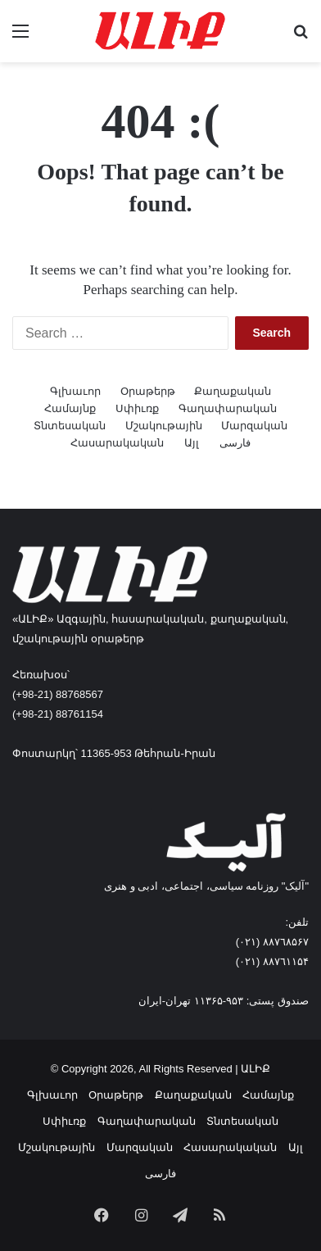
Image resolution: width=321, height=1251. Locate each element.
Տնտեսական (70, 425)
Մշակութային (163, 425)
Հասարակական (117, 443)
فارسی (235, 443)
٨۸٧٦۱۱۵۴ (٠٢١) (272, 961)
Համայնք (70, 408)
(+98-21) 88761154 (57, 714)
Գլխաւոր (75, 391)
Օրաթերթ (147, 391)
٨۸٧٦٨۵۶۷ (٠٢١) (272, 942)
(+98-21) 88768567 (57, 694)
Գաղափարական (228, 408)
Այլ (191, 443)
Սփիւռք (137, 408)
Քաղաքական (232, 391)
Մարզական (254, 425)
